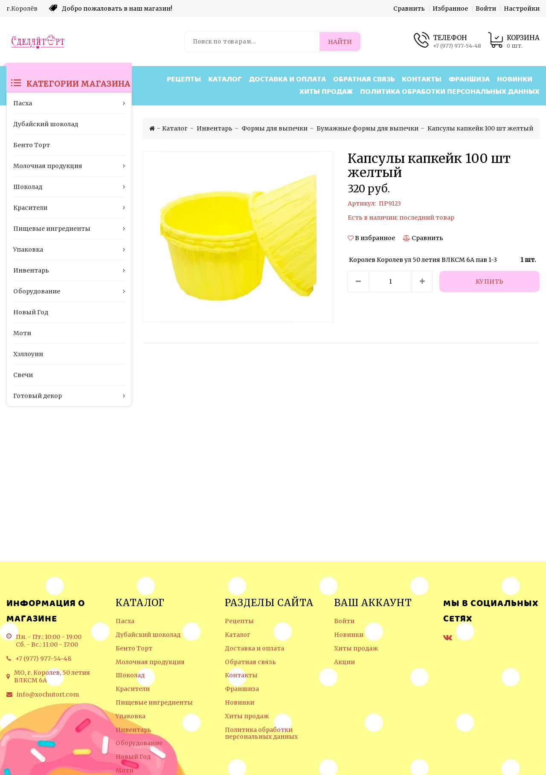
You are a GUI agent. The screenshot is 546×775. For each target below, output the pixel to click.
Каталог (225, 79)
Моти (125, 770)
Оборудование (139, 743)
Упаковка (130, 716)
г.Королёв (22, 8)
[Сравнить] (423, 238)
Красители (133, 689)
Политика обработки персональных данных (450, 92)
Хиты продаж (326, 92)
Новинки (514, 79)
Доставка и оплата (287, 79)
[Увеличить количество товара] (422, 281)
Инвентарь (133, 730)
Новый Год (133, 756)
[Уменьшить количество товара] (358, 281)
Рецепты (184, 79)
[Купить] (489, 281)
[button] (372, 238)
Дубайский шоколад (148, 635)
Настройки (522, 8)
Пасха (125, 621)
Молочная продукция (150, 662)
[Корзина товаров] (514, 41)
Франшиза (469, 79)
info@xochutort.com (48, 694)
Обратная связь (364, 79)
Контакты (421, 79)
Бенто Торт (134, 648)
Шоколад (130, 675)
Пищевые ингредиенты (154, 702)
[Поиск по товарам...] (253, 41)
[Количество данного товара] (390, 281)
